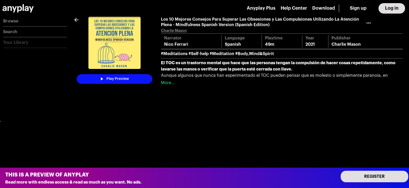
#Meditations (174, 54)
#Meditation (222, 54)
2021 (310, 44)
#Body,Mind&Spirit (254, 54)
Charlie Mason (174, 31)
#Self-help (199, 54)
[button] (35, 21)
